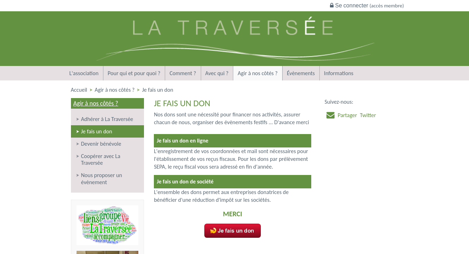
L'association (84, 73)
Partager (347, 115)
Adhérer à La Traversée (107, 119)
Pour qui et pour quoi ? (134, 73)
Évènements (301, 73)
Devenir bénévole (101, 143)
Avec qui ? (217, 73)
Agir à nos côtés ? (257, 73)
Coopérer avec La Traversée (101, 159)
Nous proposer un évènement (101, 178)
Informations (338, 73)
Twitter (368, 115)
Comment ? (182, 73)
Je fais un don (96, 131)
